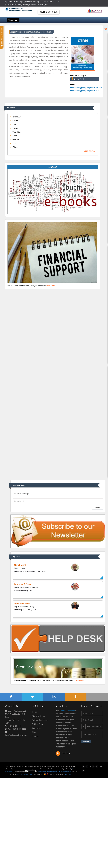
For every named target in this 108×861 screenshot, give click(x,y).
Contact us (36, 728)
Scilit (13, 124)
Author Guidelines (39, 720)
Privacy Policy (68, 774)
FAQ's (34, 732)
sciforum (15, 139)
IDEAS (13, 147)
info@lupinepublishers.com (16, 735)
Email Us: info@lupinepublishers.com (20, 2)
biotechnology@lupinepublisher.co (85, 90)
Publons (14, 128)
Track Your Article (19, 485)
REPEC (14, 143)
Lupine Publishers (67, 711)
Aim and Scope (38, 716)
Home (34, 712)
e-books (52, 166)
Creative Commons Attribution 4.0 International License (54, 772)
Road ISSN (15, 116)
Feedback (63, 753)
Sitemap (35, 736)
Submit (97, 508)
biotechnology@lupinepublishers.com (86, 87)
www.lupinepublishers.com (24, 774)
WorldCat (15, 132)
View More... (89, 151)
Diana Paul (79, 79)
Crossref (15, 120)
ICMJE (13, 135)
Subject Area (37, 724)
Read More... (51, 285)
